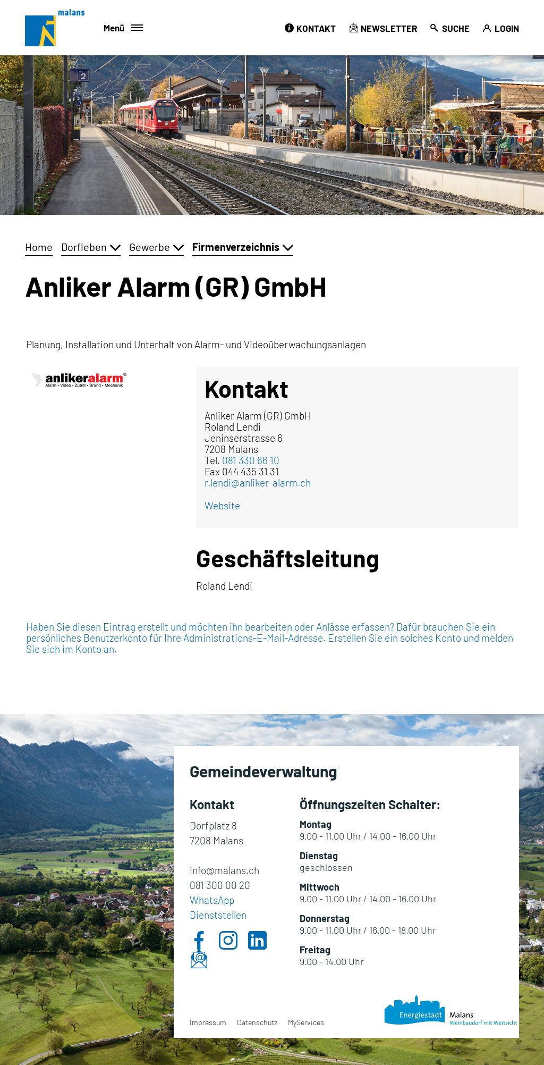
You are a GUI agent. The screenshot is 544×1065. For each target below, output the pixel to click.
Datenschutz (257, 1022)
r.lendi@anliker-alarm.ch (258, 482)
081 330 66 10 (250, 460)
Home (39, 246)
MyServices (306, 1022)
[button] (91, 246)
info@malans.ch (224, 870)
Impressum (208, 1022)
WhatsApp (212, 900)
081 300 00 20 (220, 885)
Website (222, 505)
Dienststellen (218, 915)
